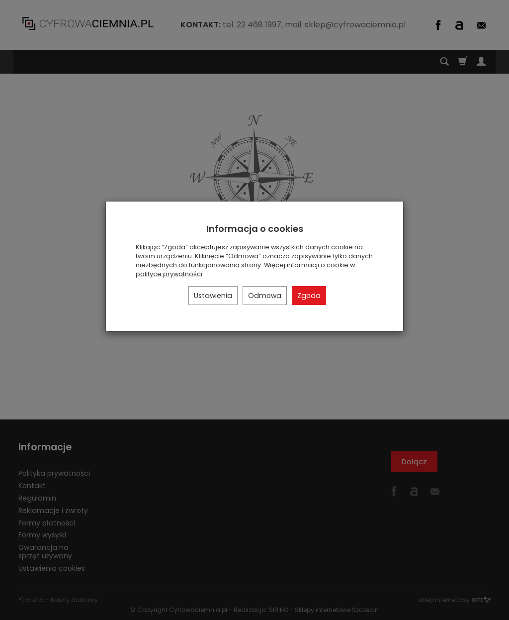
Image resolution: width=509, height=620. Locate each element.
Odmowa (264, 296)
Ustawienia (213, 296)
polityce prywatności (169, 274)
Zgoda (309, 296)
